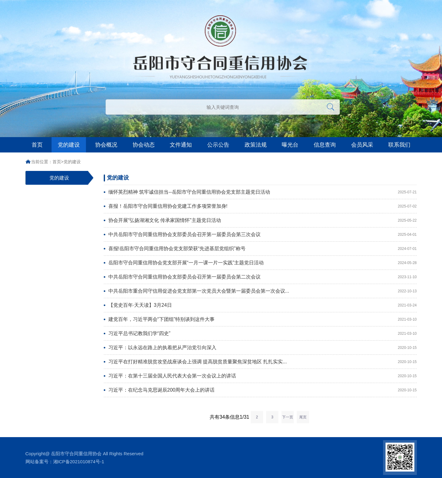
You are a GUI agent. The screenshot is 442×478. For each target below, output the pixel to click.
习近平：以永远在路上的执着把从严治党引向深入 (241, 347)
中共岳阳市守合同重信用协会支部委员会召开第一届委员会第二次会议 (241, 276)
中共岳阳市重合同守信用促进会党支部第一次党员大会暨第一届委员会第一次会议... (241, 291)
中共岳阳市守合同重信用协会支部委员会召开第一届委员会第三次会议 (241, 234)
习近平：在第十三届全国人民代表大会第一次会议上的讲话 (241, 375)
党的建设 (69, 145)
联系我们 (399, 145)
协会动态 (144, 145)
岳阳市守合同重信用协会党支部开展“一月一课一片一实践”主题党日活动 (241, 262)
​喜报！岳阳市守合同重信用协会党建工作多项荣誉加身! (241, 206)
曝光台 (290, 145)
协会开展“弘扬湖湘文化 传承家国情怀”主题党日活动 (241, 220)
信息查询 (325, 145)
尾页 (303, 417)
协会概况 (106, 145)
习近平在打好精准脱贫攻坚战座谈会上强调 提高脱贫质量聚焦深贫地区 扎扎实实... (241, 361)
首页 (37, 145)
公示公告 (218, 145)
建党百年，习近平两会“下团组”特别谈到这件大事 (241, 319)
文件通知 (181, 145)
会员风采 (362, 145)
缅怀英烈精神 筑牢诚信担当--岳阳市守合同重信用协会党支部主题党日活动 (241, 192)
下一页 (287, 417)
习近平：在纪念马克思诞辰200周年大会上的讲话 (241, 390)
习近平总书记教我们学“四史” (241, 333)
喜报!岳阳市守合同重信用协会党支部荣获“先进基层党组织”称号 (241, 248)
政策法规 (256, 145)
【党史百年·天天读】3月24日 (241, 305)
